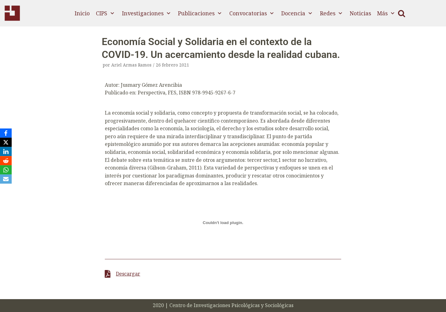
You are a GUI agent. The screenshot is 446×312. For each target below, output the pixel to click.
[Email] (6, 179)
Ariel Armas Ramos (131, 65)
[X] (6, 142)
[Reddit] (6, 160)
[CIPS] (12, 13)
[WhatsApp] (6, 169)
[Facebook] (6, 133)
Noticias (360, 13)
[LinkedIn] (6, 151)
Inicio (82, 13)
